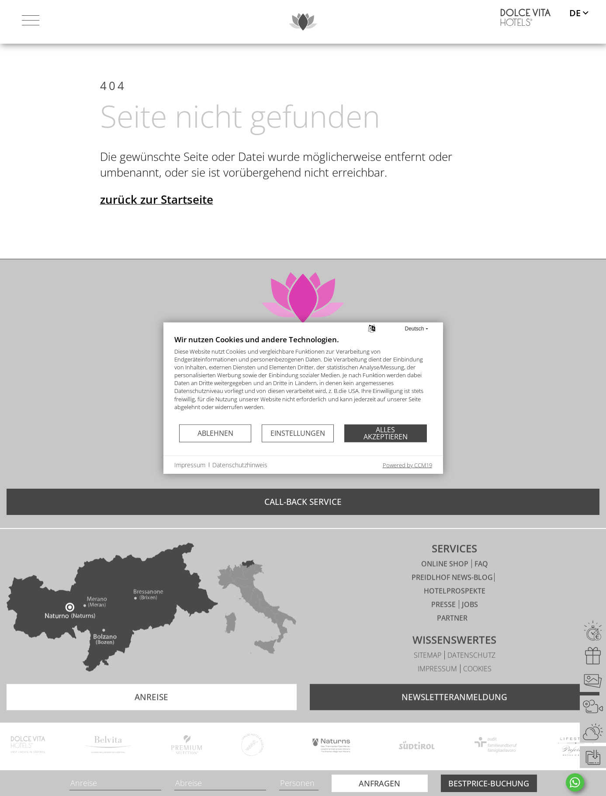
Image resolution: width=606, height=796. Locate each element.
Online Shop (445, 581)
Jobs (470, 622)
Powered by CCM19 (407, 465)
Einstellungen (297, 433)
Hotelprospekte (454, 608)
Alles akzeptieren (386, 433)
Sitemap (428, 673)
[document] (303, 378)
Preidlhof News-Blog (452, 595)
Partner (452, 635)
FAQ (481, 581)
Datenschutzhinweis (239, 464)
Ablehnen (215, 433)
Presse (444, 622)
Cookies (477, 686)
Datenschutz (471, 673)
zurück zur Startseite (156, 218)
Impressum (438, 686)
